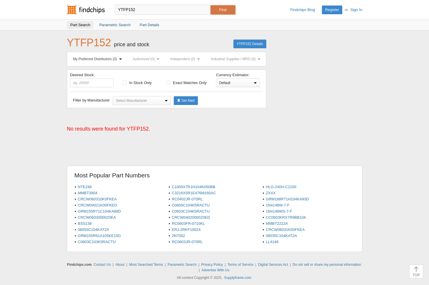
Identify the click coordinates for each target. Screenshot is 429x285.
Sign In (356, 10)
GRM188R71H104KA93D (287, 199)
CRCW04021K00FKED (97, 205)
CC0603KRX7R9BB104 (286, 217)
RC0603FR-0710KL (188, 223)
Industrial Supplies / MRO (237, 59)
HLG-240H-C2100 (281, 187)
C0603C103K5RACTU (97, 242)
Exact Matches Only (186, 83)
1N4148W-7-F (277, 205)
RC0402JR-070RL (187, 199)
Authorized (147, 59)
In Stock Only (137, 83)
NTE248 (85, 187)
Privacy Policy (212, 265)
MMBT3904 (87, 193)
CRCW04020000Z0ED (191, 217)
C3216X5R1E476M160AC (194, 193)
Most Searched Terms (146, 265)
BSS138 (85, 223)
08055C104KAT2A (93, 229)
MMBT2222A (277, 223)
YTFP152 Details (250, 44)
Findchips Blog (302, 10)
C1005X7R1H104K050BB (193, 187)
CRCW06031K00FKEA (285, 229)
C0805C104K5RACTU (191, 205)
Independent (187, 59)
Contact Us (102, 265)
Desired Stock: (92, 80)
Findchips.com (86, 10)
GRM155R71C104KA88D (99, 211)
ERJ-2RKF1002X (186, 229)
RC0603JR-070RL (187, 242)
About (119, 265)
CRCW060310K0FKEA (97, 199)
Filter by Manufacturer (91, 100)
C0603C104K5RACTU (191, 211)
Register (332, 10)
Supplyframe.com (237, 278)
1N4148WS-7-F (279, 211)
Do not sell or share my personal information (326, 265)
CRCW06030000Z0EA (97, 217)
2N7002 (178, 236)
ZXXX (271, 193)
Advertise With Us (215, 270)
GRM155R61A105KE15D (99, 236)
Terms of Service (241, 265)
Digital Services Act (273, 265)
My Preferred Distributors (98, 59)
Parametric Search (182, 265)
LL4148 (272, 242)
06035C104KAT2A (281, 236)
